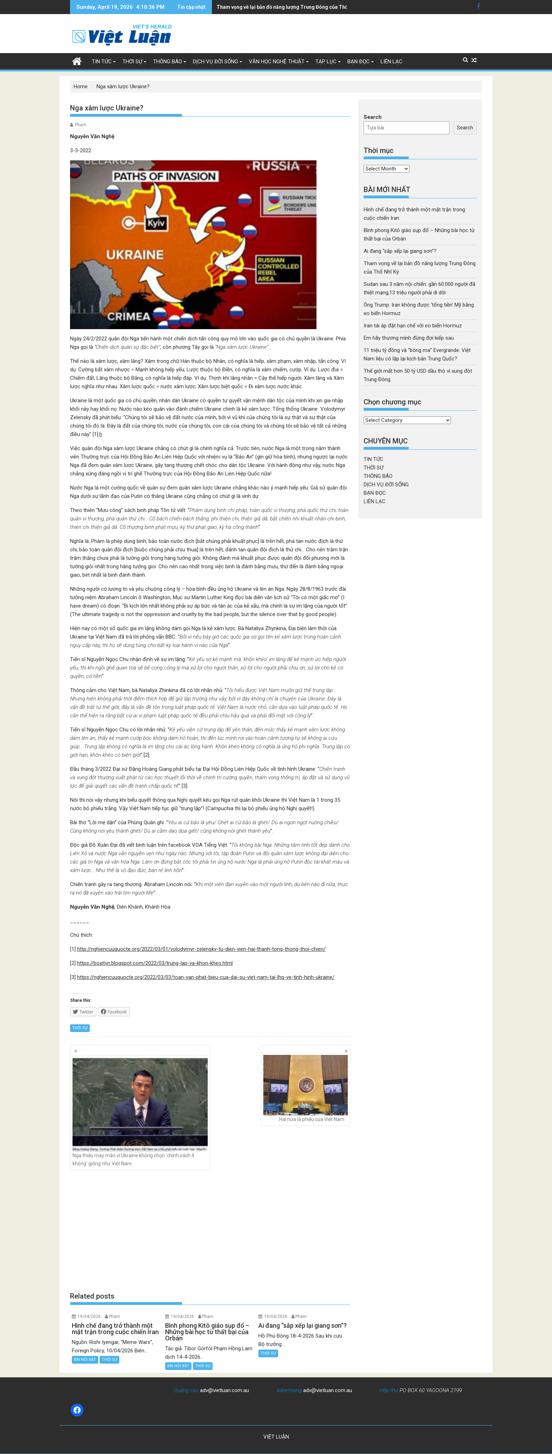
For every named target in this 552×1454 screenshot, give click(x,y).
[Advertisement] (210, 1230)
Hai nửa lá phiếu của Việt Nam (305, 1088)
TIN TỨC (102, 61)
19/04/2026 (89, 1316)
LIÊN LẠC (391, 61)
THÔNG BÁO (167, 61)
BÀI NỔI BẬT (85, 1359)
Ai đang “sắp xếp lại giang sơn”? (400, 251)
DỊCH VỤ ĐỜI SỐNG (215, 61)
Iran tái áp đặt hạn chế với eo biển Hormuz (413, 325)
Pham (80, 124)
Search (373, 117)
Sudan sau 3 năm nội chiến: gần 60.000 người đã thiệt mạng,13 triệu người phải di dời (314, 7)
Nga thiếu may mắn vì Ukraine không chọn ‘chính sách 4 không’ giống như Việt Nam (140, 1110)
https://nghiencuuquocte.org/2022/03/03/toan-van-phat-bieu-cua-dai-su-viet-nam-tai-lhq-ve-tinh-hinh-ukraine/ (205, 977)
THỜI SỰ (132, 61)
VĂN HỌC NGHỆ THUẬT (277, 61)
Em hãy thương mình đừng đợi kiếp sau (409, 338)
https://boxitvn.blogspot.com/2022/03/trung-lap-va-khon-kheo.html (155, 963)
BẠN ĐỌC (358, 61)
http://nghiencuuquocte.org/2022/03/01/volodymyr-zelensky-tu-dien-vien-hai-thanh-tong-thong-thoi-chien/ (201, 949)
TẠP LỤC (326, 61)
